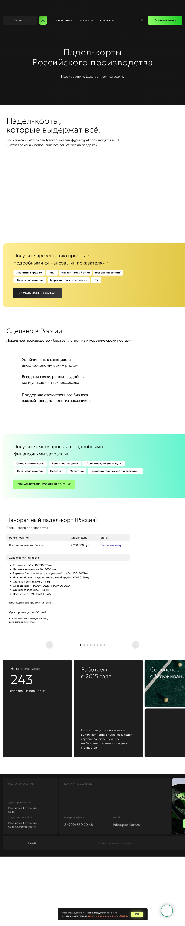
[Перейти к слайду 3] (87, 714)
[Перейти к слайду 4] (91, 714)
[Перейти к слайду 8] (104, 714)
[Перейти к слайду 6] (97, 714)
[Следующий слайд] (135, 674)
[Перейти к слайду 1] (80, 714)
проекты (86, 20)
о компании (64, 20)
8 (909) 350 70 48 (78, 894)
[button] (165, 20)
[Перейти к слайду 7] (101, 714)
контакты (107, 20)
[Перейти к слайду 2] (84, 714)
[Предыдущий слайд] (49, 674)
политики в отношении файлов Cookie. (107, 916)
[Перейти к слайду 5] (94, 714)
